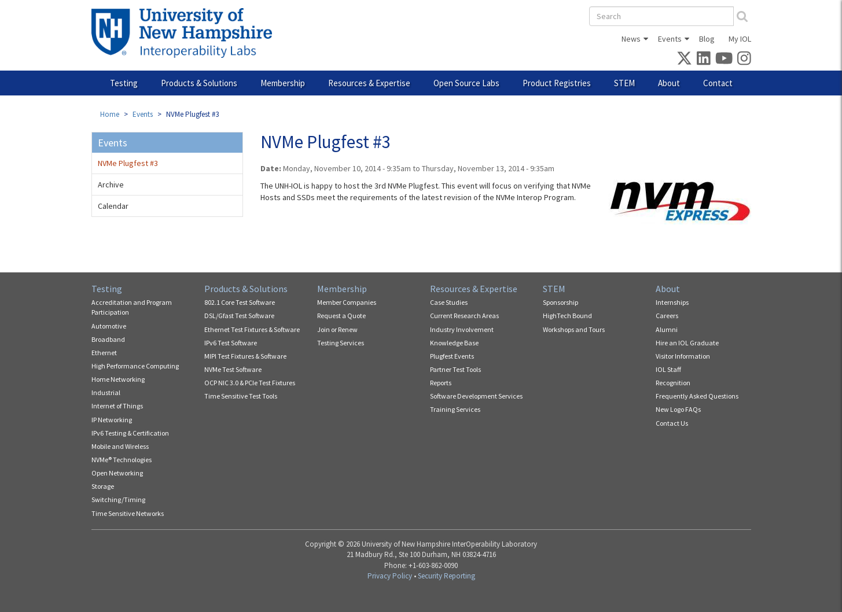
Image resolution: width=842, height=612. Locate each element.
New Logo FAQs (678, 409)
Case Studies (449, 302)
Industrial (105, 392)
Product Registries (557, 83)
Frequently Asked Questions (697, 396)
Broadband (108, 339)
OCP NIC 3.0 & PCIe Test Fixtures (249, 382)
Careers (667, 315)
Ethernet (104, 352)
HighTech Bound (567, 315)
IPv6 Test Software (230, 342)
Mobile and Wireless (120, 446)
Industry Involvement (462, 329)
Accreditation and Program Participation (131, 307)
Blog (707, 39)
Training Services (455, 409)
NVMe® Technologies (121, 459)
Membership (282, 83)
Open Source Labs (466, 83)
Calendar (113, 206)
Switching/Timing (118, 499)
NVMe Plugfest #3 (128, 163)
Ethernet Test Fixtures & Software (252, 329)
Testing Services (340, 342)
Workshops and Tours (574, 329)
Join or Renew (337, 329)
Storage (102, 486)
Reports (440, 382)
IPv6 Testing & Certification (130, 433)
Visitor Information (683, 356)
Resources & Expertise (369, 83)
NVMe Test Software (233, 369)
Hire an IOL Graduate (687, 342)
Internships (672, 302)
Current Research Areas (464, 315)
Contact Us (672, 423)
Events (670, 39)
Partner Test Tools (455, 369)
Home (109, 114)
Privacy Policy (389, 576)
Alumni (667, 329)
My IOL (740, 39)
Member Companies (346, 302)
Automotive (108, 326)
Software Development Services (476, 396)
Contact (718, 83)
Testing (124, 83)
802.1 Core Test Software (239, 302)
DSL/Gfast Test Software (239, 315)
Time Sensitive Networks (127, 513)
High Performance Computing (135, 366)
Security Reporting (446, 576)
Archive (111, 184)
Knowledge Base (454, 342)
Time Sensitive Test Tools (240, 396)
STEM (624, 83)
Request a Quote (341, 315)
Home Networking (118, 379)
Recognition (673, 382)
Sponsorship (560, 302)
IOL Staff (668, 369)
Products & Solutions (199, 83)
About (669, 83)
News (631, 39)
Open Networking (117, 473)
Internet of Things (117, 405)
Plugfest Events (452, 356)
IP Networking (111, 419)
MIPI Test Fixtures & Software (245, 356)
